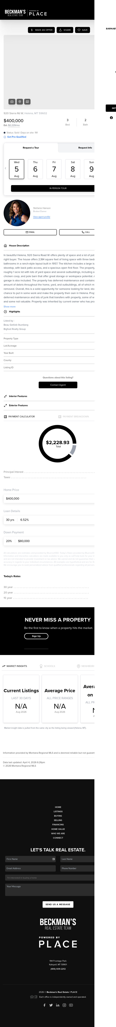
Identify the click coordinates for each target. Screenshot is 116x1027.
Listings (58, 788)
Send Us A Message (58, 881)
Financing (58, 801)
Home (58, 784)
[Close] (109, 994)
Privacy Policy (70, 1023)
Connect (58, 815)
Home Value (58, 806)
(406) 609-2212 (58, 946)
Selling (58, 797)
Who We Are (58, 810)
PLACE (74, 969)
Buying (58, 793)
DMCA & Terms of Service (91, 1023)
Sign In (104, 3)
